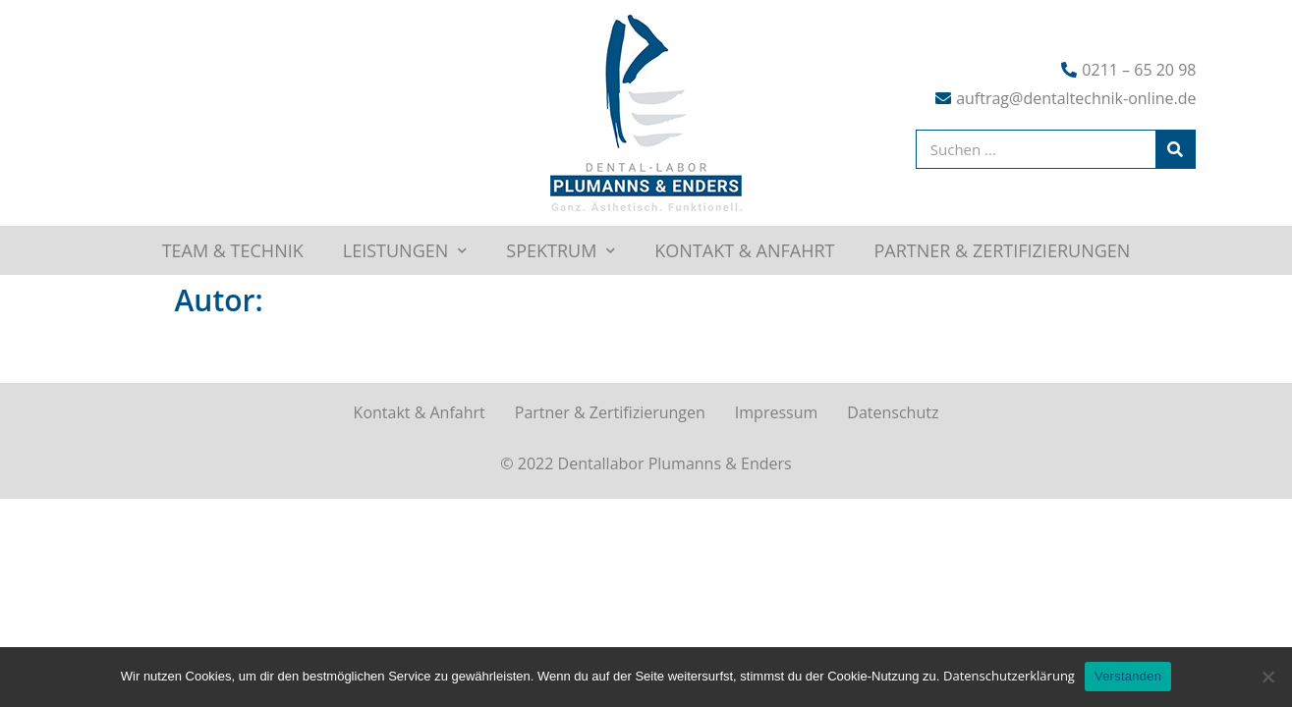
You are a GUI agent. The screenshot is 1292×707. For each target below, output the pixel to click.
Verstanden (1128, 676)
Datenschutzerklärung (1009, 675)
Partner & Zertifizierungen (1002, 250)
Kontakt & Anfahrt (744, 250)
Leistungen (405, 250)
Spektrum (560, 250)
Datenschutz (892, 412)
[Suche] (1175, 149)
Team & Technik (233, 250)
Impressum (776, 412)
